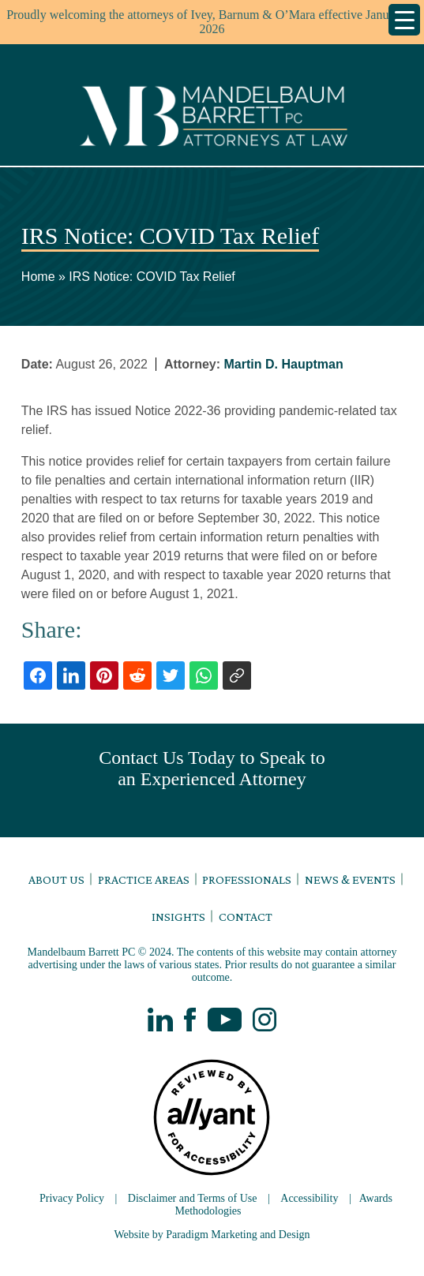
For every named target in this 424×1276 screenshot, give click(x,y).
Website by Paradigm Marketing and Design (212, 1234)
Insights (178, 916)
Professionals (246, 879)
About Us (56, 879)
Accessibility (309, 1198)
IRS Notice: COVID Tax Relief (152, 276)
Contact (245, 916)
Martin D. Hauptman (283, 364)
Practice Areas (143, 879)
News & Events (350, 879)
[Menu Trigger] (404, 20)
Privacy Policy (71, 1198)
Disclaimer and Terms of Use (192, 1198)
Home (38, 276)
